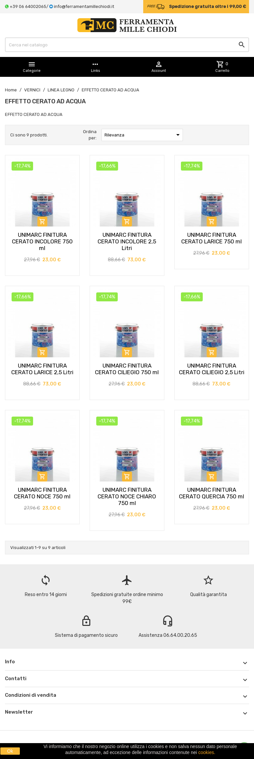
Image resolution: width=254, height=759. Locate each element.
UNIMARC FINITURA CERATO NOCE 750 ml (42, 493)
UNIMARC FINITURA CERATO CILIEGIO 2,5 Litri (211, 369)
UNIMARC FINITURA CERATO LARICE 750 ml (211, 238)
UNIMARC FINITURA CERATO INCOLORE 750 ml (42, 241)
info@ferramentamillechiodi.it (84, 6)
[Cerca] (127, 44)
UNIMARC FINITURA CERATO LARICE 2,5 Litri (42, 369)
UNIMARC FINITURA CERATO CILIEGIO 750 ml (127, 369)
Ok (10, 751)
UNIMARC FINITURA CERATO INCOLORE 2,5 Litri (127, 241)
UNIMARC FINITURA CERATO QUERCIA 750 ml (211, 493)
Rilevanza (143, 135)
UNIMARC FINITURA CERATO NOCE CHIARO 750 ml (127, 496)
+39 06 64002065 (28, 6)
